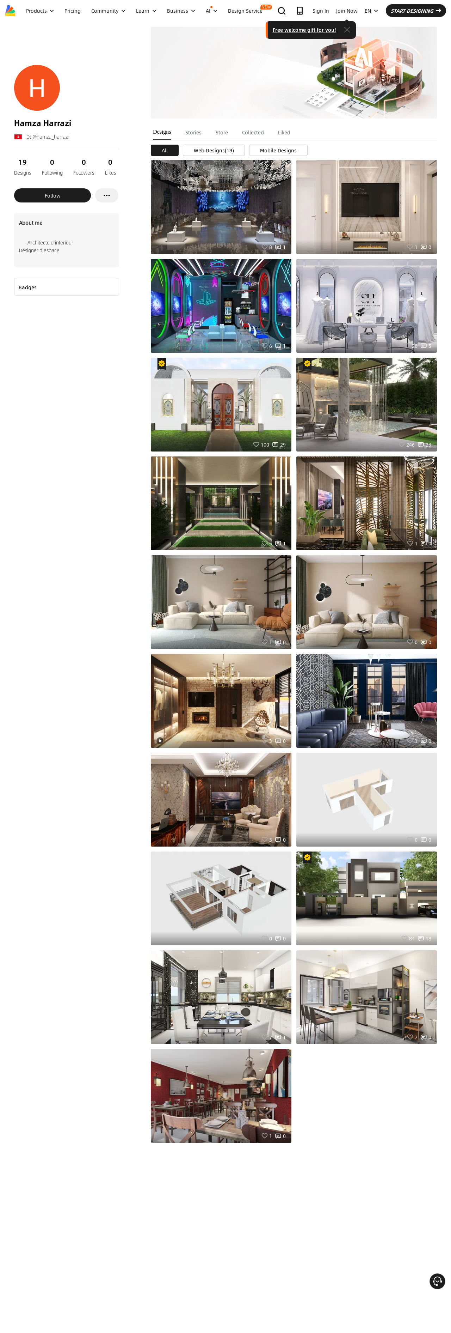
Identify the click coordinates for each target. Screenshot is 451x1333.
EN (371, 10)
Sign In (321, 10)
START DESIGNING (416, 10)
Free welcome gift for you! (304, 29)
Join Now (347, 10)
